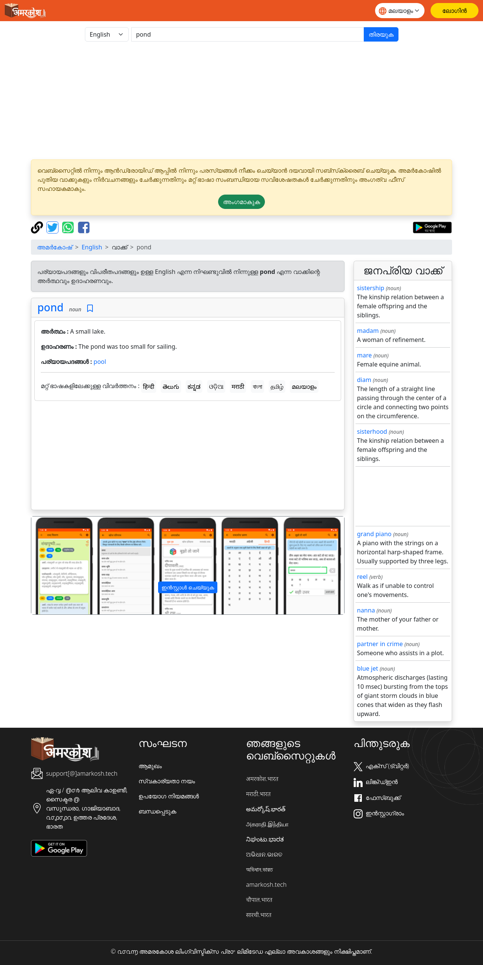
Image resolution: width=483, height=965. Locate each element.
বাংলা (257, 386)
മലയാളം (304, 386)
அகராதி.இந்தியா (267, 824)
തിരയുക (381, 34)
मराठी (238, 386)
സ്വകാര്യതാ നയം (166, 781)
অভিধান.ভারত (259, 869)
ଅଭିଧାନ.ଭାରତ (264, 854)
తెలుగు (171, 386)
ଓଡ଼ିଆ (216, 386)
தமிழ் (277, 386)
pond (50, 307)
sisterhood (372, 431)
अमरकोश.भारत (262, 779)
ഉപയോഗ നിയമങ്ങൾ (168, 796)
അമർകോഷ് (54, 247)
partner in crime (380, 644)
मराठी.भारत (258, 794)
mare (364, 355)
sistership (370, 288)
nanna (366, 610)
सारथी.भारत (258, 915)
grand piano (374, 534)
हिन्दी (148, 386)
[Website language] (400, 10)
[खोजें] (247, 34)
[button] (54, 566)
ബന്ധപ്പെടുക (157, 811)
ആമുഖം (150, 766)
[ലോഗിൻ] (454, 10)
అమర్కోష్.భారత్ (265, 809)
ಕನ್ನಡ (194, 386)
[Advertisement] (241, 100)
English (92, 247)
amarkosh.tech (266, 884)
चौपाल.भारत (259, 899)
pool (100, 361)
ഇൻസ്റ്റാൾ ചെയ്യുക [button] (188, 587)
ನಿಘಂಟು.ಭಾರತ (265, 839)
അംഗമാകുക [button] (241, 202)
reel (362, 576)
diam (364, 380)
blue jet (367, 668)
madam (368, 330)
